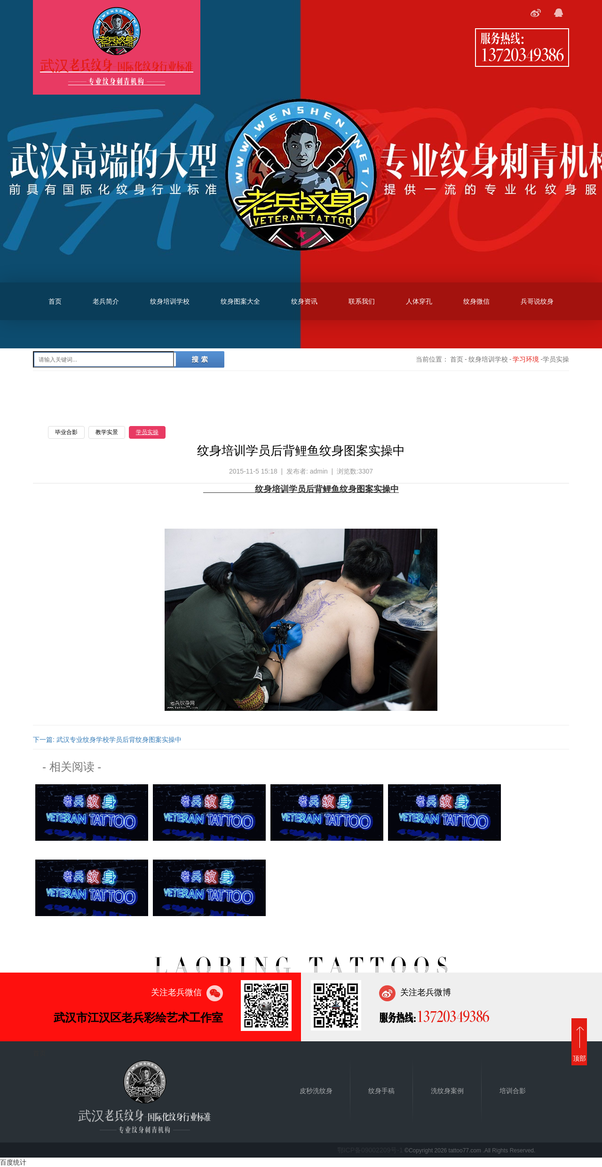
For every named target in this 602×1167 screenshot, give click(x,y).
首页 (55, 301)
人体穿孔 (419, 301)
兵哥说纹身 (537, 301)
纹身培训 (272, 489)
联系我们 (362, 301)
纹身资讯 (304, 301)
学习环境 (526, 359)
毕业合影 (66, 432)
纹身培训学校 (170, 301)
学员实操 (147, 432)
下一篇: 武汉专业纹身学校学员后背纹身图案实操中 (107, 739)
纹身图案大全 (240, 301)
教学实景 (106, 432)
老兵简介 (106, 301)
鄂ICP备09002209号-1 (370, 1150)
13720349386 (522, 54)
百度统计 (13, 1162)
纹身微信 (476, 301)
